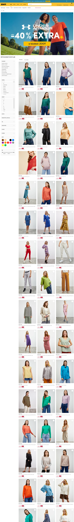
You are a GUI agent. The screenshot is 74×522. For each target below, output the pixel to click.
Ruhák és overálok (4, 22)
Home (24, 4)
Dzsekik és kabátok (4, 20)
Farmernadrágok (4, 29)
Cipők (11, 7)
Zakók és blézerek (4, 32)
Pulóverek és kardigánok (5, 23)
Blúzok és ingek (4, 28)
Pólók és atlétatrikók (5, 25)
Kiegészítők (24, 7)
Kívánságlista (59, 4)
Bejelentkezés (66, 4)
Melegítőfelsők (4, 26)
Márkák (29, 7)
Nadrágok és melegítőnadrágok (6, 31)
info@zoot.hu (8, 510)
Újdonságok (3, 7)
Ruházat (7, 7)
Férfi (14, 4)
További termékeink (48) (43, 500)
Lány (18, 4)
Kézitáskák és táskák (17, 7)
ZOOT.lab (20, 43)
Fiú (21, 4)
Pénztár (71, 4)
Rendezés (20, 16)
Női (11, 4)
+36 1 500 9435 (8, 509)
